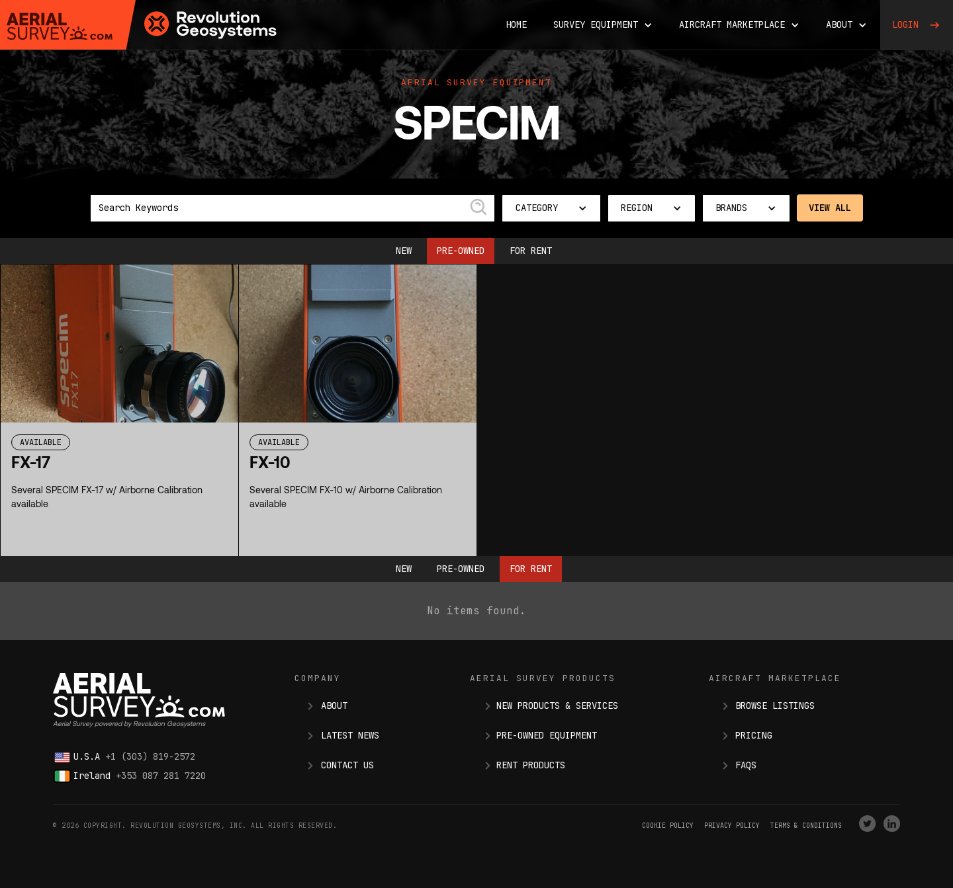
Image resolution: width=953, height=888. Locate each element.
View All (830, 208)
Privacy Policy (732, 825)
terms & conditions (806, 825)
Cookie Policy (668, 825)
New (404, 251)
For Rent (531, 251)
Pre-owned (460, 251)
